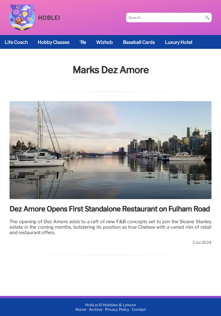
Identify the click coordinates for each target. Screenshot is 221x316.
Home (80, 309)
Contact (139, 309)
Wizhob (104, 42)
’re (82, 42)
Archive (95, 309)
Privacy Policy (117, 309)
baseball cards (139, 42)
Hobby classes (53, 42)
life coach (16, 42)
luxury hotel (178, 42)
